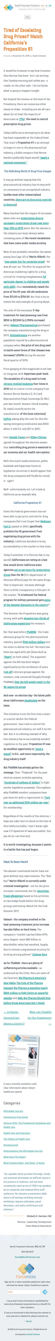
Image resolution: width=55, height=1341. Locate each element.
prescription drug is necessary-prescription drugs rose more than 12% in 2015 (26, 223)
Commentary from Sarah (16, 1117)
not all (8, 671)
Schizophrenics (18, 335)
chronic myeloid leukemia (18, 383)
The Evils (21, 983)
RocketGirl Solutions (32, 1334)
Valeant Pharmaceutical (24, 325)
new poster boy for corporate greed (24, 261)
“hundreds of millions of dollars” (22, 782)
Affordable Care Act (13, 1111)
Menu (27, 17)
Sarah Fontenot (39, 56)
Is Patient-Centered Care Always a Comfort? (14, 1017)
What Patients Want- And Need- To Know (24, 1162)
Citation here (39, 954)
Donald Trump (17, 437)
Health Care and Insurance (17, 1133)
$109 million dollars (34, 642)
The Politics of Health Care (17, 1139)
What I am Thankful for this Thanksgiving (39, 1017)
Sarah (29, 1321)
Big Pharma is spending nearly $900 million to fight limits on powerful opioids (26, 993)
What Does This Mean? (15, 1157)
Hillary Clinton (38, 437)
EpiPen (7, 418)
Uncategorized (11, 1145)
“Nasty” (8, 656)
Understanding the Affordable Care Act (23, 1151)
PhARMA (31, 632)
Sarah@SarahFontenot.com (27, 1257)
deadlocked (30, 700)
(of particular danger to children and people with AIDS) (26, 281)
